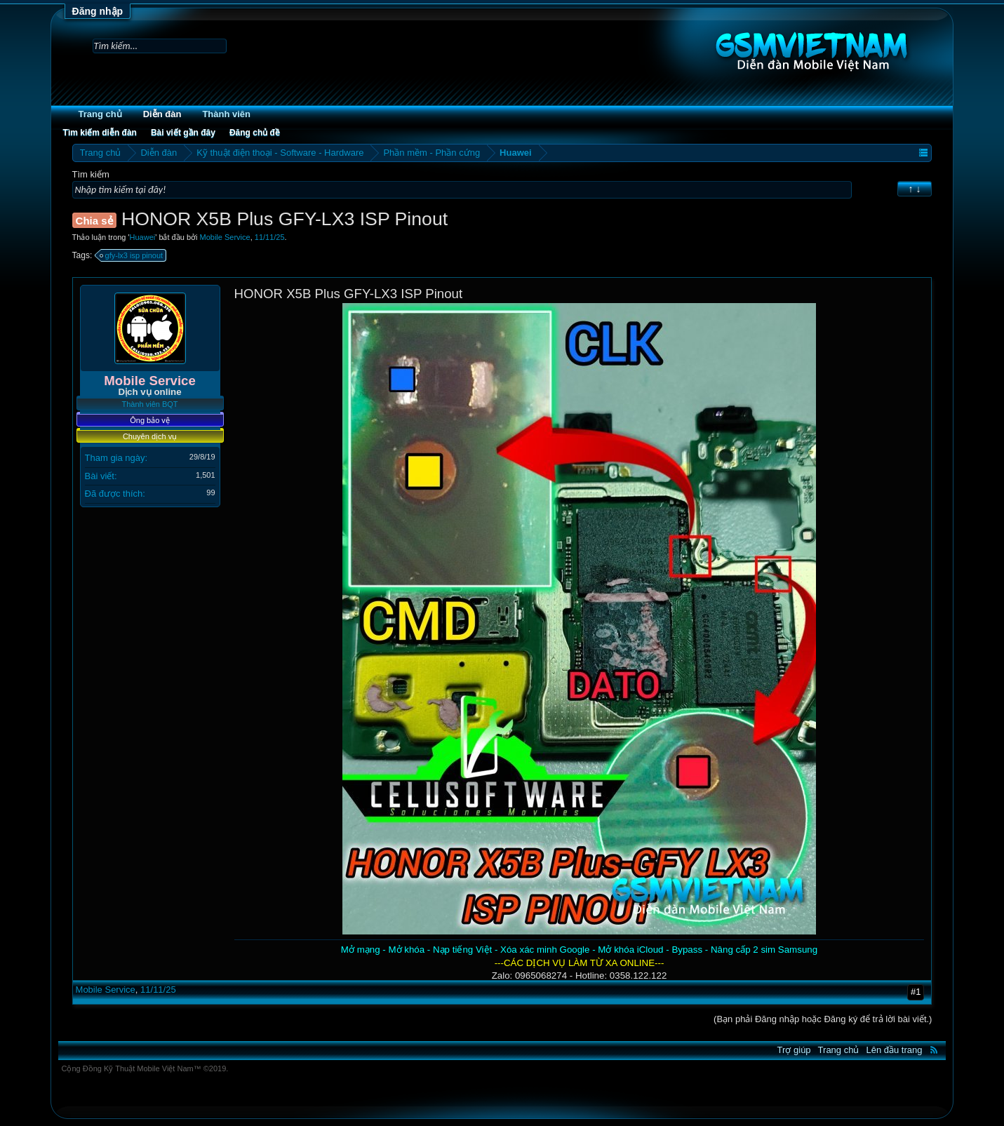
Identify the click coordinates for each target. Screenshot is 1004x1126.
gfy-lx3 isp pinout (132, 255)
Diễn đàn (162, 114)
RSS (934, 1049)
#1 (916, 991)
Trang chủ (100, 114)
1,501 (205, 475)
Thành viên (226, 114)
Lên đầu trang (894, 1050)
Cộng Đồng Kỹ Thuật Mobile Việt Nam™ (145, 1068)
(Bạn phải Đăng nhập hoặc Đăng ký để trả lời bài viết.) (823, 1019)
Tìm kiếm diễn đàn (100, 133)
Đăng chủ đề (254, 133)
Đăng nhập (97, 11)
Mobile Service (225, 237)
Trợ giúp (794, 1050)
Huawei (143, 237)
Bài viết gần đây (183, 133)
